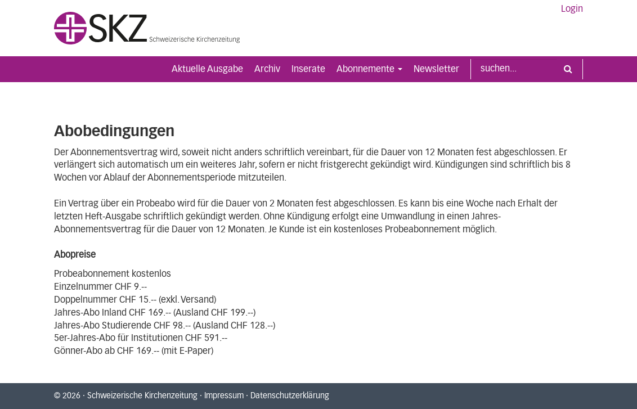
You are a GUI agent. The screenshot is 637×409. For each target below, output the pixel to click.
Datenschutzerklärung (289, 396)
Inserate (308, 69)
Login (572, 9)
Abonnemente (369, 69)
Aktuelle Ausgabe (207, 69)
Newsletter (436, 69)
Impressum (224, 396)
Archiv (267, 69)
